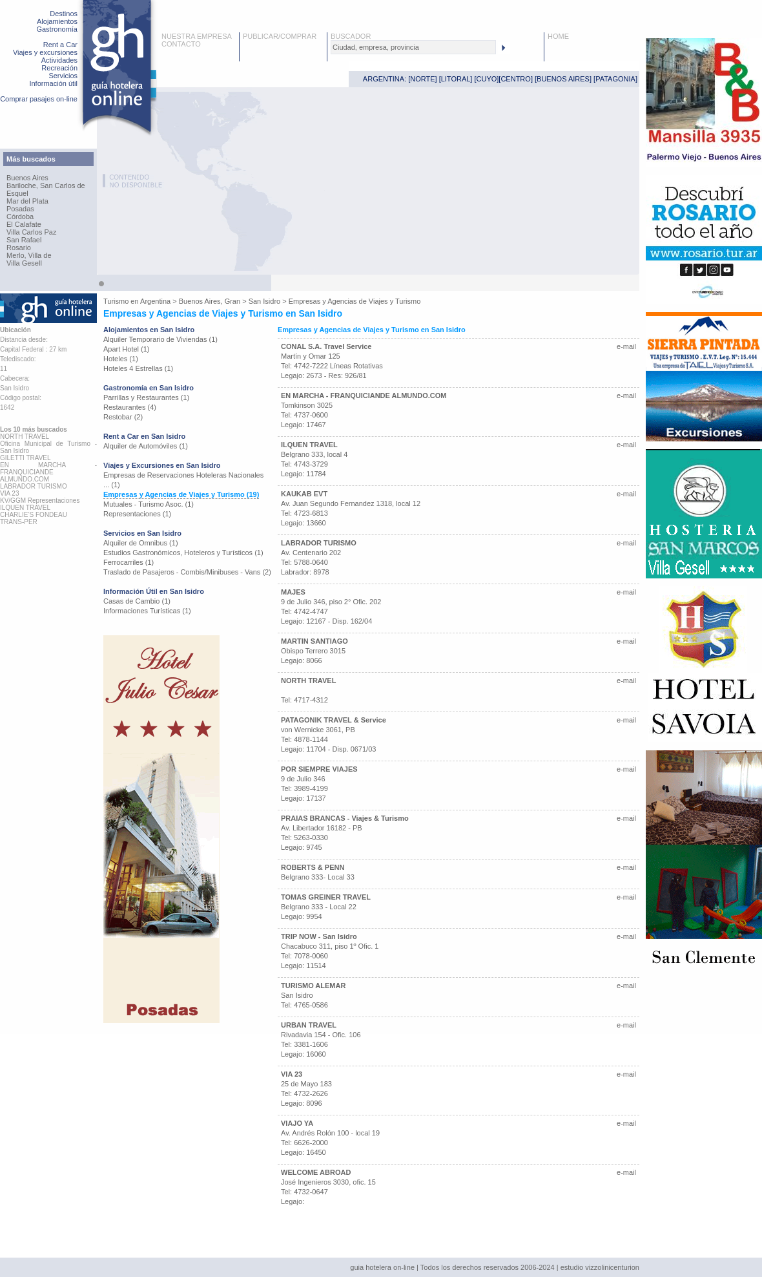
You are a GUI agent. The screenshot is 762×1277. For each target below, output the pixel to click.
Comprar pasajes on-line (38, 99)
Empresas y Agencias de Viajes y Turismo (355, 301)
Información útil (53, 83)
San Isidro (265, 301)
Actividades (59, 60)
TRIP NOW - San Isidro (319, 936)
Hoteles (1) (120, 359)
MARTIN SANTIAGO (314, 641)
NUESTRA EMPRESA (196, 36)
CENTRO (515, 79)
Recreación (59, 68)
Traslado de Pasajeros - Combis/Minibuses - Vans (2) (187, 572)
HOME (558, 36)
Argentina (155, 301)
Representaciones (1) (137, 514)
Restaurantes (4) (129, 407)
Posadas (20, 209)
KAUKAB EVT (304, 494)
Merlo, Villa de (29, 255)
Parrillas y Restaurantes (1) (146, 397)
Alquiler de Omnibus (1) (140, 543)
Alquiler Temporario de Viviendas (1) (160, 339)
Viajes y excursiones (45, 52)
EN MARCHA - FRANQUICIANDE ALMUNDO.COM (363, 395)
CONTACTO (181, 44)
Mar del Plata (27, 201)
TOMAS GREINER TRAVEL (326, 897)
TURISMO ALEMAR (313, 985)
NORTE (422, 79)
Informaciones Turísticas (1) (147, 611)
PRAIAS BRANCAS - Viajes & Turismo (345, 818)
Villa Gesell (24, 263)
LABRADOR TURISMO (318, 543)
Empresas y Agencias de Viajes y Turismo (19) (181, 494)
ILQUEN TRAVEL (309, 445)
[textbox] (413, 47)
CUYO (487, 79)
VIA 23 (291, 1074)
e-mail (626, 346)
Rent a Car (60, 44)
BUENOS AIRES (563, 79)
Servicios (62, 75)
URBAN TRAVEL (308, 1025)
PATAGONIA (615, 79)
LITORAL (456, 79)
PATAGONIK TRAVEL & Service (333, 720)
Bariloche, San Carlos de (45, 185)
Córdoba (20, 216)
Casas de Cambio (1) (136, 601)
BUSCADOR (351, 36)
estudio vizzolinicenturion (600, 1267)
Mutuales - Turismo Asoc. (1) (148, 504)
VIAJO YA (297, 1123)
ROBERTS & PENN (312, 867)
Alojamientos (57, 21)
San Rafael (23, 240)
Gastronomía (56, 29)
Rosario (18, 247)
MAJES (293, 592)
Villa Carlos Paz (31, 232)
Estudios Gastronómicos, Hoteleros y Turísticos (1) (183, 552)
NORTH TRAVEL (308, 680)
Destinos (63, 13)
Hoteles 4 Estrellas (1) (138, 368)
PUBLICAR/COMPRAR (279, 36)
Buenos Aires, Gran (209, 301)
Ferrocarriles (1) (128, 562)
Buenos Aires (27, 178)
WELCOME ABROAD (316, 1172)
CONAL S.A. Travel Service (326, 346)
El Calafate (23, 224)
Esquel (17, 193)
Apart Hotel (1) (126, 349)
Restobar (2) (123, 417)
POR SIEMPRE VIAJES (319, 769)
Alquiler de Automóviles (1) (145, 446)
